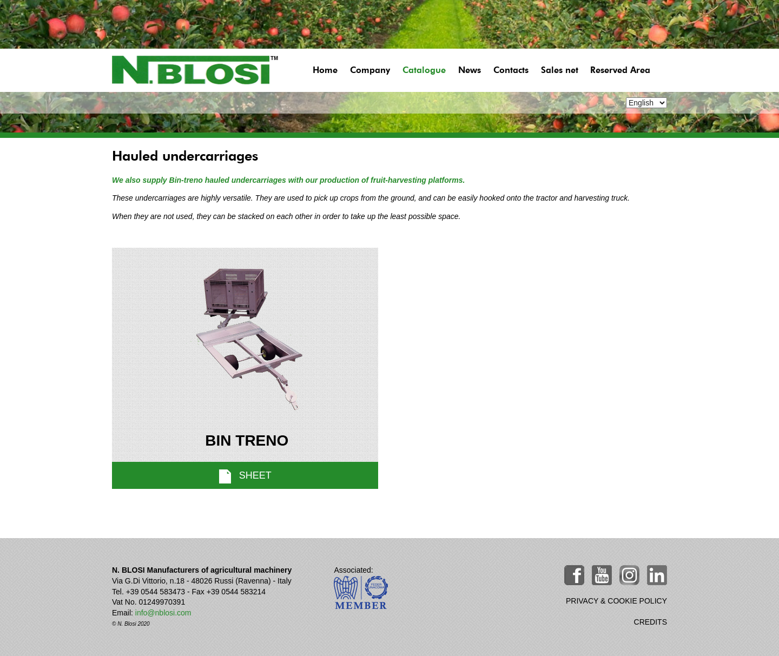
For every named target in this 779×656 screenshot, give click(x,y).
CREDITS (650, 622)
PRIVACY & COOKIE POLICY (616, 601)
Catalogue (424, 70)
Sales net (559, 70)
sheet (245, 476)
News (469, 70)
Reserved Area (620, 70)
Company (370, 70)
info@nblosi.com (163, 612)
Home (325, 70)
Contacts (511, 70)
